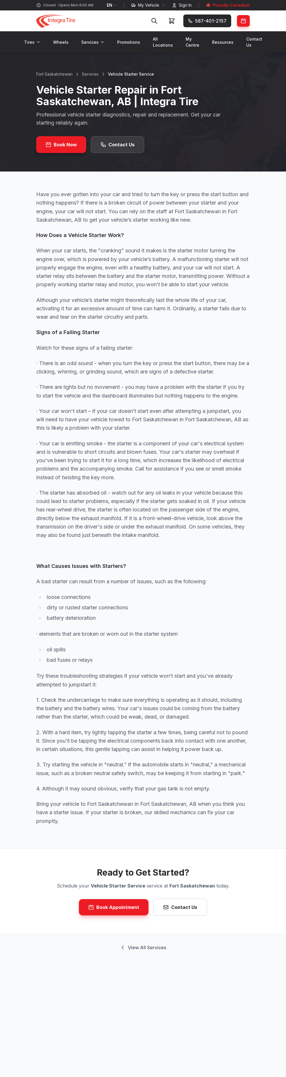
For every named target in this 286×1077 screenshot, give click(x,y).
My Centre (192, 42)
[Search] (154, 21)
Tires (32, 42)
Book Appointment (113, 907)
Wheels (60, 42)
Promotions (128, 42)
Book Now (61, 144)
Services (92, 42)
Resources (222, 42)
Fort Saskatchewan (54, 74)
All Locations (163, 42)
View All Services (143, 947)
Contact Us (254, 42)
